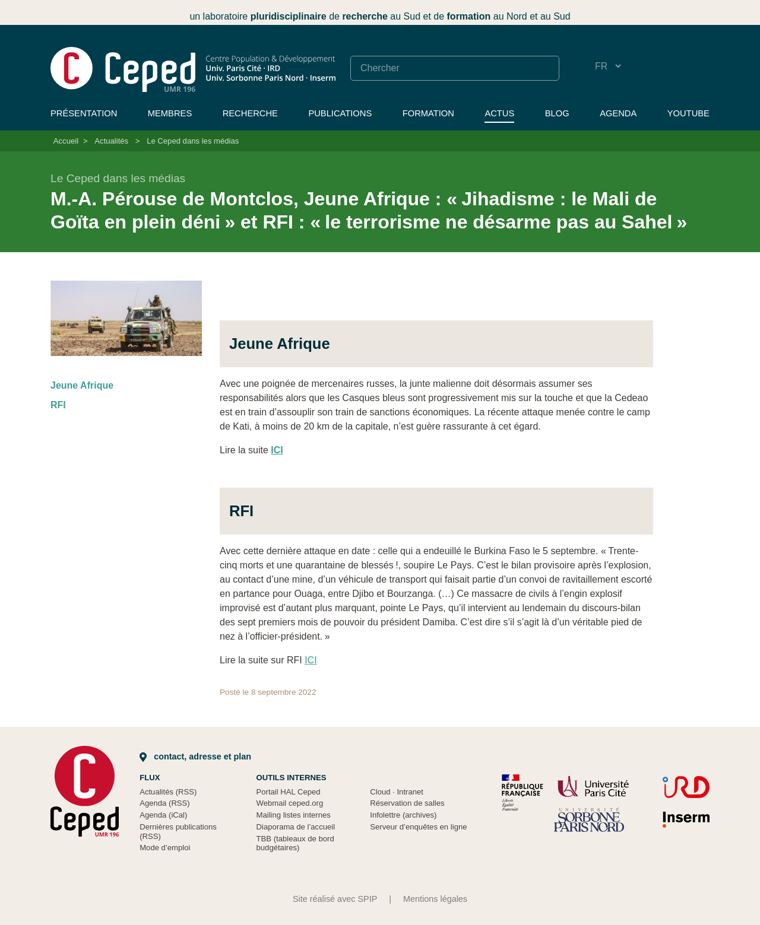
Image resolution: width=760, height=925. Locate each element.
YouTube (688, 113)
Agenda (618, 113)
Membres (170, 113)
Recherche (250, 113)
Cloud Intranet (396, 791)
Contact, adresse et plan (195, 756)
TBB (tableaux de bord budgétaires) (295, 843)
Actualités (111, 140)
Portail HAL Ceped (288, 791)
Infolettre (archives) (403, 814)
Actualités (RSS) (168, 791)
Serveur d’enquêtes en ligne (418, 826)
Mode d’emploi (165, 847)
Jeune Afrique (81, 385)
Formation (428, 113)
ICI (310, 660)
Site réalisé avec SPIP (335, 899)
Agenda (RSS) (165, 803)
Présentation (83, 113)
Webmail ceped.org (290, 803)
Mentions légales (435, 899)
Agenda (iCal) (163, 814)
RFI (58, 405)
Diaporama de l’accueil (295, 826)
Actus (499, 113)
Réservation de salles (407, 803)
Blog (557, 113)
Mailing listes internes (293, 814)
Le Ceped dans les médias (193, 140)
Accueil (65, 140)
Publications (340, 113)
